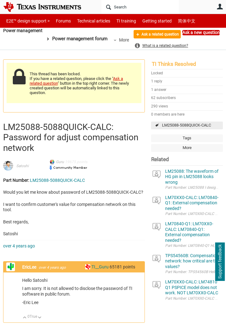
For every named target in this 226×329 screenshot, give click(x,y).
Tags (187, 138)
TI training (118, 20)
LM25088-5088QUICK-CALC (186, 125)
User (220, 6)
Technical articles (87, 20)
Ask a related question (155, 35)
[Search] (140, 7)
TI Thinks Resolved (174, 64)
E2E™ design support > (26, 20)
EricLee (29, 267)
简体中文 (173, 20)
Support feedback (219, 262)
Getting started (146, 20)
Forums (58, 20)
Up (24, 318)
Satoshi (22, 166)
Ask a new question (201, 32)
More (126, 39)
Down (39, 318)
